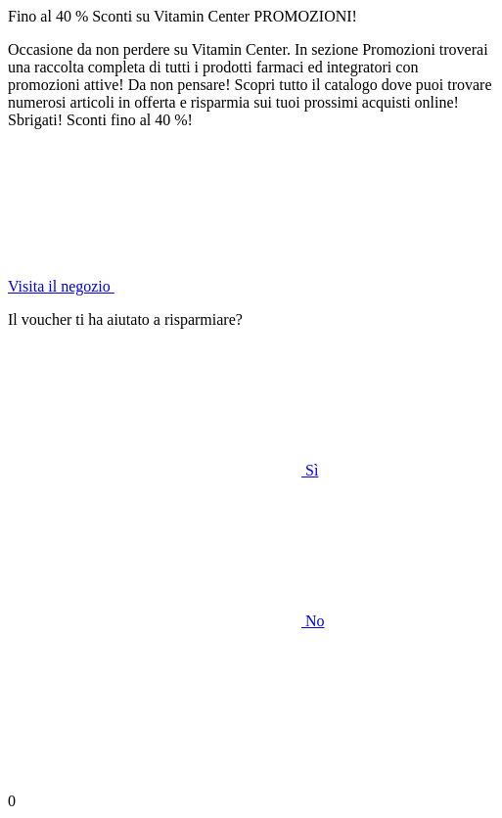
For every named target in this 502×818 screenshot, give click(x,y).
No (166, 621)
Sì (163, 470)
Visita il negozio (208, 286)
